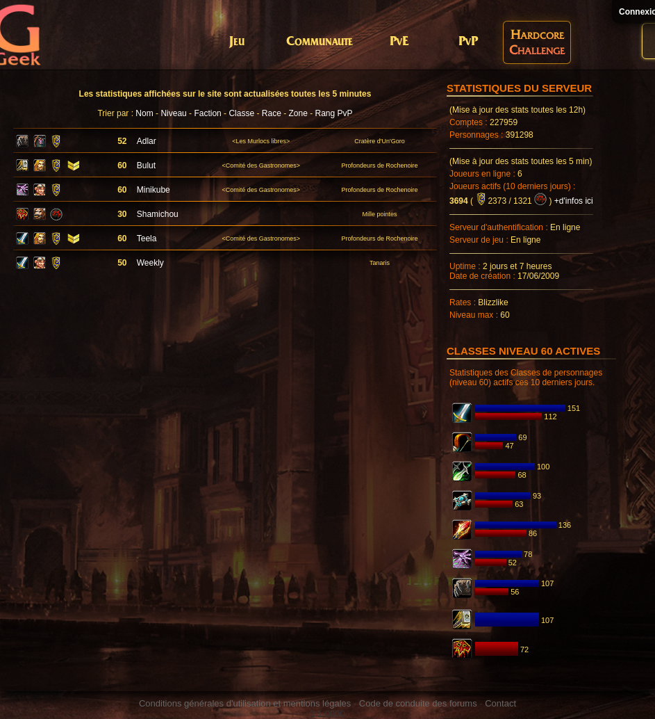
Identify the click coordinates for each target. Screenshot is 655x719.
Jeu (236, 42)
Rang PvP (334, 113)
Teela (147, 238)
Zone (297, 113)
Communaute (319, 42)
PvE (399, 42)
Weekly (150, 263)
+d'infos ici (573, 201)
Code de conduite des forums (418, 703)
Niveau (173, 113)
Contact (500, 703)
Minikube (153, 190)
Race (271, 113)
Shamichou (158, 214)
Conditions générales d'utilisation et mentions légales (245, 703)
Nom (144, 113)
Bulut (146, 165)
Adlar (146, 141)
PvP (468, 42)
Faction (207, 113)
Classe (241, 113)
